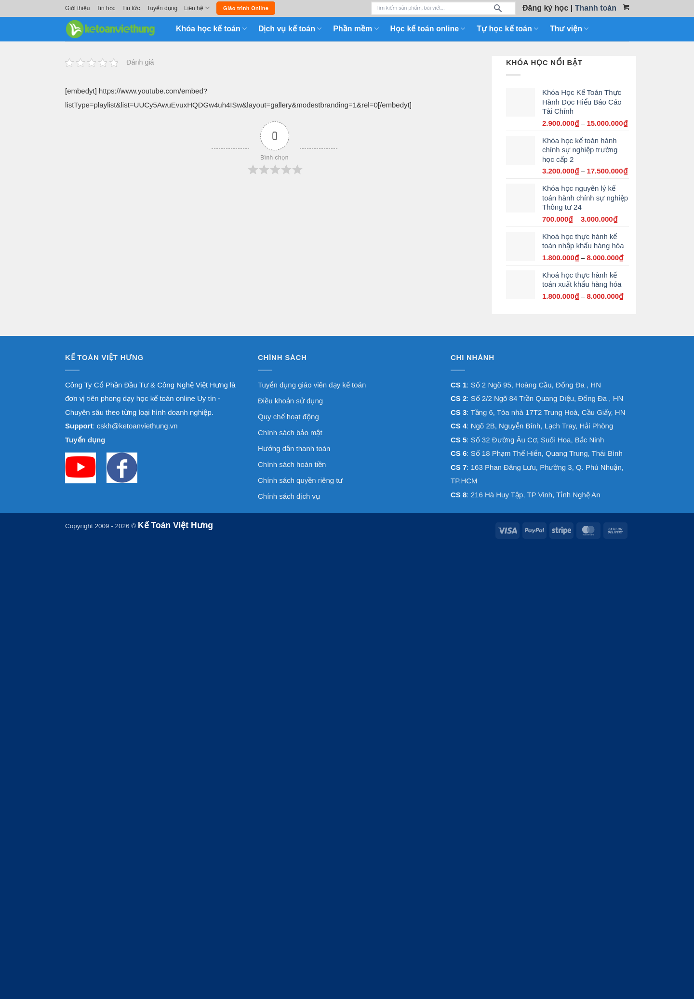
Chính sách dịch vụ (289, 496)
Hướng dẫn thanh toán (294, 448)
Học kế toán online (428, 28)
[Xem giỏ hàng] (626, 7)
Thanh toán (595, 8)
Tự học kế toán (507, 28)
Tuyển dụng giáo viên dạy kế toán (312, 385)
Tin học (105, 8)
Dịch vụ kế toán (289, 28)
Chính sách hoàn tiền (292, 464)
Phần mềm (355, 28)
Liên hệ (197, 8)
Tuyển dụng (162, 8)
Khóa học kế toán (211, 28)
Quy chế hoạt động (288, 417)
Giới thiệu (77, 8)
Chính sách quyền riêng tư (300, 480)
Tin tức (131, 8)
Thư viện (569, 28)
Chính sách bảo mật (290, 432)
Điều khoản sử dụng (290, 401)
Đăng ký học (545, 8)
